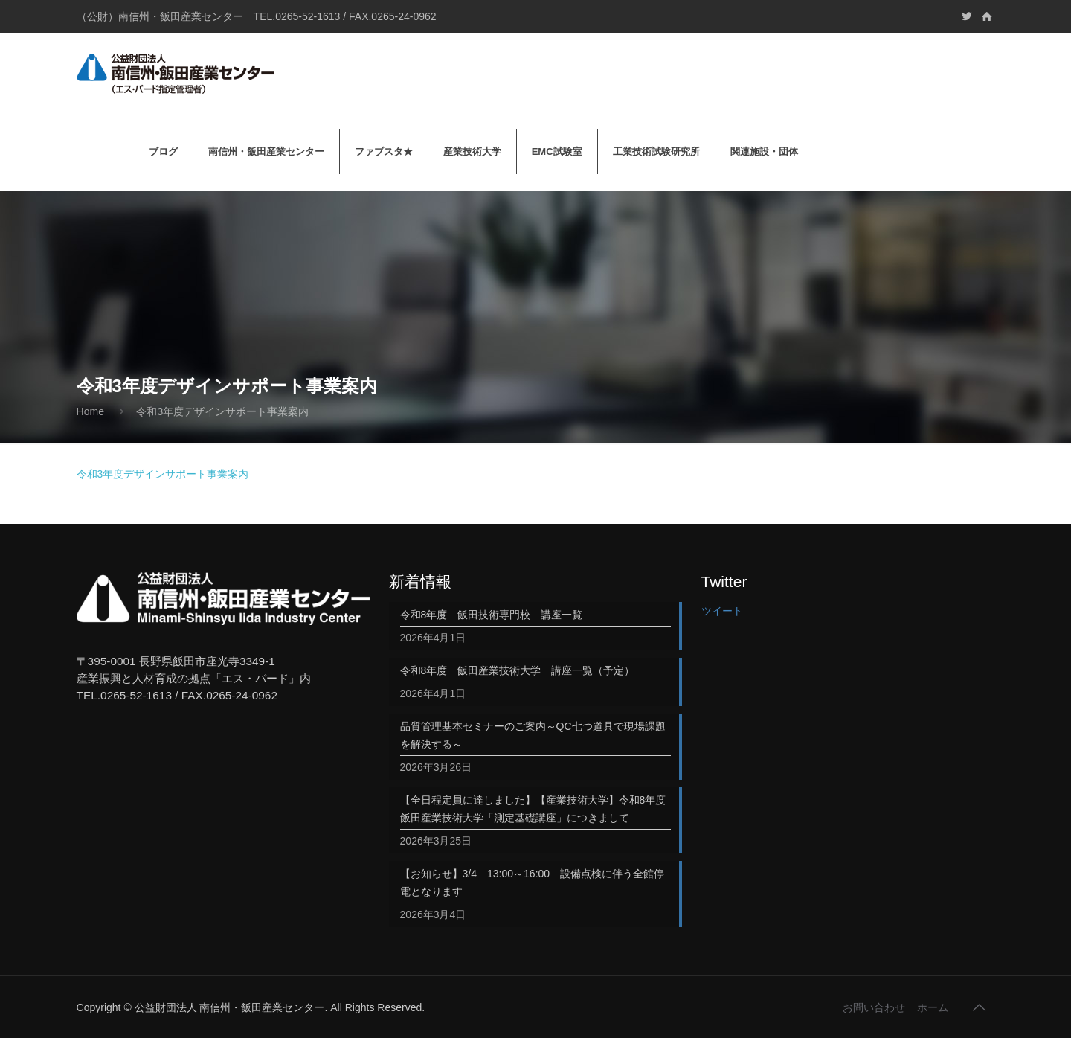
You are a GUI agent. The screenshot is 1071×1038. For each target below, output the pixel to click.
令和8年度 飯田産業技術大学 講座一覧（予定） (517, 670)
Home (90, 411)
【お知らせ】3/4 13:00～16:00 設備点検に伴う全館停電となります (532, 882)
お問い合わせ (874, 1007)
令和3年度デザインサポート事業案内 (222, 411)
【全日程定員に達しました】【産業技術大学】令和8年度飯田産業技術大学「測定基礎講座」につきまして (533, 809)
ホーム (932, 1007)
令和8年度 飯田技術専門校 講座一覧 (491, 615)
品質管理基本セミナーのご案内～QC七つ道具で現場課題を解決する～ (533, 735)
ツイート (722, 611)
